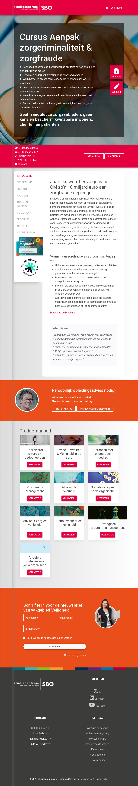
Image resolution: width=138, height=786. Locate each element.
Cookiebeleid (97, 754)
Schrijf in (117, 88)
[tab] (29, 175)
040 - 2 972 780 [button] (64, 409)
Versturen (54, 647)
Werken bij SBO (97, 738)
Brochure (117, 73)
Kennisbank (97, 749)
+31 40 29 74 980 (40, 728)
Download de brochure (62, 312)
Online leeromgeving (97, 733)
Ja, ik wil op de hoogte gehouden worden (49, 637)
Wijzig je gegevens (97, 728)
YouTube (97, 704)
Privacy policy (97, 760)
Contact (20, 164)
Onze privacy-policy (75, 655)
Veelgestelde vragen (97, 744)
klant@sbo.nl (40, 733)
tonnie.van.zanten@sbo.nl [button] (95, 409)
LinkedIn (97, 697)
